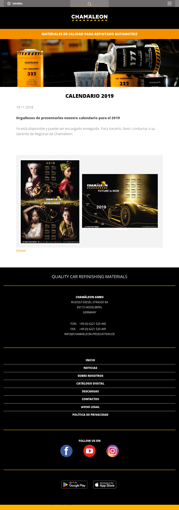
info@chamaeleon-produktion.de (89, 334)
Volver (21, 250)
